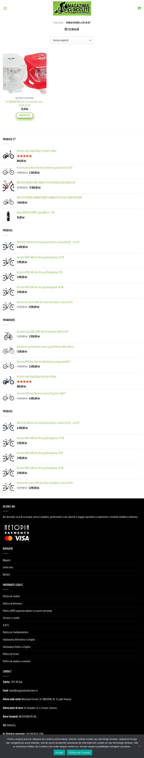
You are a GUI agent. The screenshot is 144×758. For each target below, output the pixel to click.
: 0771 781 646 (16, 682)
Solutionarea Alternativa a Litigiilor (19, 639)
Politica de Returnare (12, 603)
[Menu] (5, 8)
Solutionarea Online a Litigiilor (17, 646)
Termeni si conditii (11, 618)
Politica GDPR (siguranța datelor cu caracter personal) (27, 610)
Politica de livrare (11, 654)
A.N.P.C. (6, 625)
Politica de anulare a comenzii (16, 661)
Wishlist (6, 574)
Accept (59, 752)
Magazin (6, 560)
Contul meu (8, 567)
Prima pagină (58, 22)
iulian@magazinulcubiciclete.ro (23, 690)
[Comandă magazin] (72, 40)
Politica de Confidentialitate (15, 632)
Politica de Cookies (11, 596)
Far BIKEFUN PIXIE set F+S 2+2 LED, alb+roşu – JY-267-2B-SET (25, 103)
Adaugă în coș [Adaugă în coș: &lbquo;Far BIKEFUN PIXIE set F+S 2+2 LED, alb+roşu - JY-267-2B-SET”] (24, 115)
